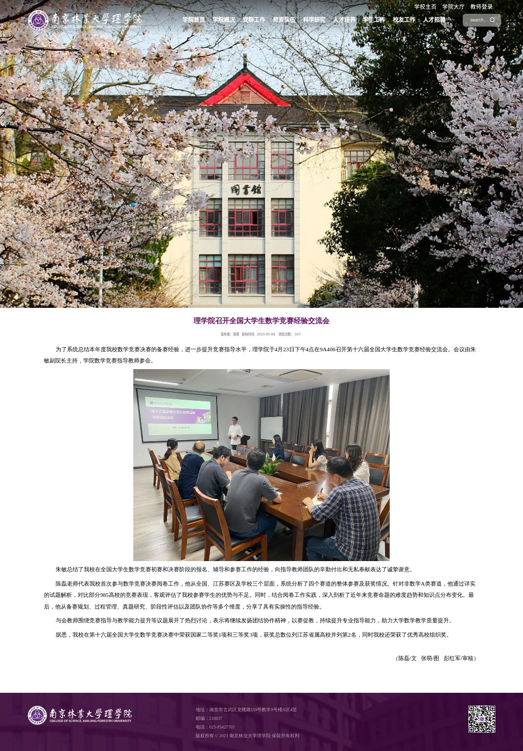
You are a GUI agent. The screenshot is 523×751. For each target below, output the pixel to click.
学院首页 (193, 19)
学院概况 (223, 19)
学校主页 (425, 6)
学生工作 (374, 19)
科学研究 (314, 19)
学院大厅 (453, 6)
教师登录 (481, 6)
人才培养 (344, 19)
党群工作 (254, 19)
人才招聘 (434, 19)
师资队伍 (284, 19)
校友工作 (404, 19)
